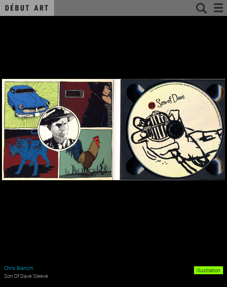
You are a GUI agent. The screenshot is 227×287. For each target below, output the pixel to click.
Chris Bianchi (18, 267)
